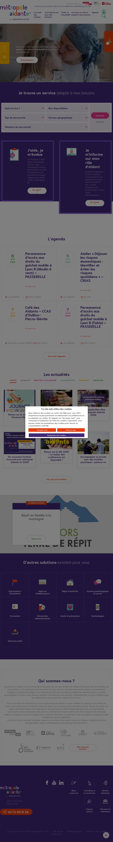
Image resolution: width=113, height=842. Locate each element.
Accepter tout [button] (42, 430)
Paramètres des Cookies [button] (56, 435)
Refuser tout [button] (71, 430)
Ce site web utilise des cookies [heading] (56, 408)
